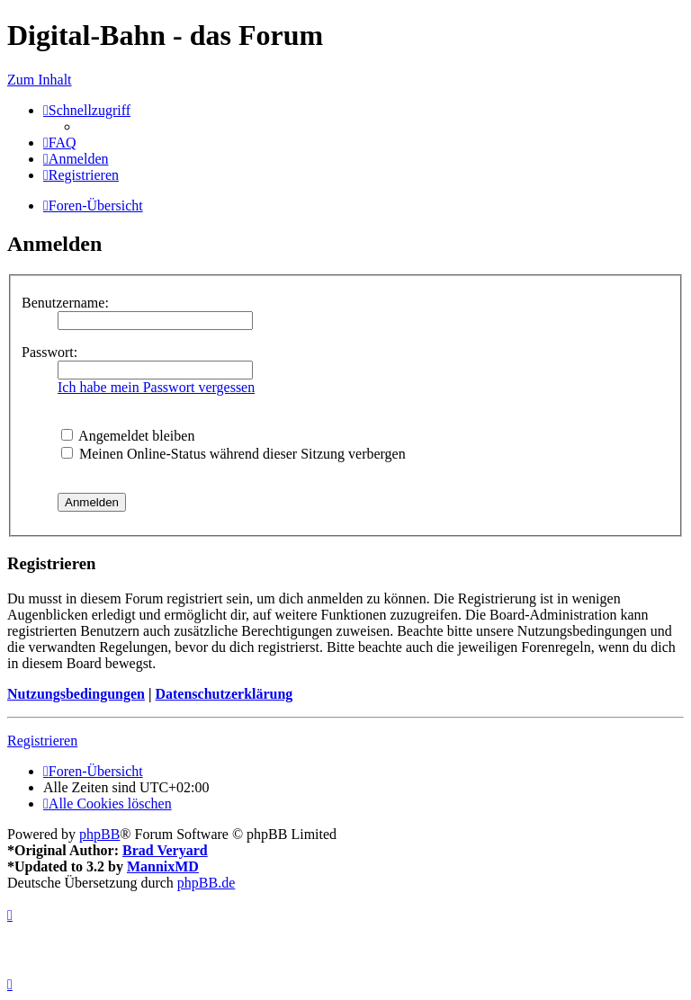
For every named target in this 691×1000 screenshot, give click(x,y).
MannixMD (163, 866)
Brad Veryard (165, 850)
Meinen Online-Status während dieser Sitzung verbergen (233, 453)
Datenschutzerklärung (223, 693)
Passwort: (49, 352)
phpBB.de (206, 882)
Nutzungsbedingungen (76, 693)
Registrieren (42, 740)
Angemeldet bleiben (127, 435)
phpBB (99, 834)
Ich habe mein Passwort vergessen (156, 387)
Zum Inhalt (39, 79)
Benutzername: (65, 302)
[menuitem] (59, 142)
